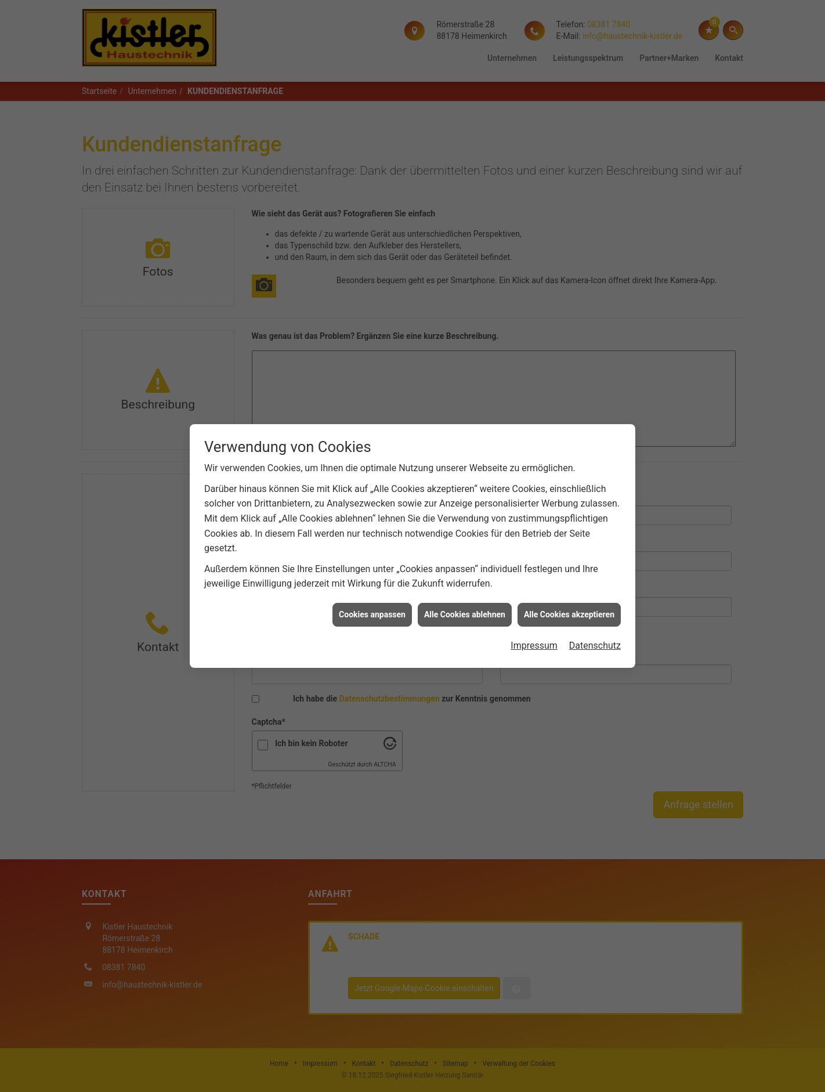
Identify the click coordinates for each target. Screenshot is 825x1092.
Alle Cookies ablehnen (464, 601)
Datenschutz (595, 632)
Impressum (534, 632)
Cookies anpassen (372, 601)
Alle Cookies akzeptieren (569, 601)
